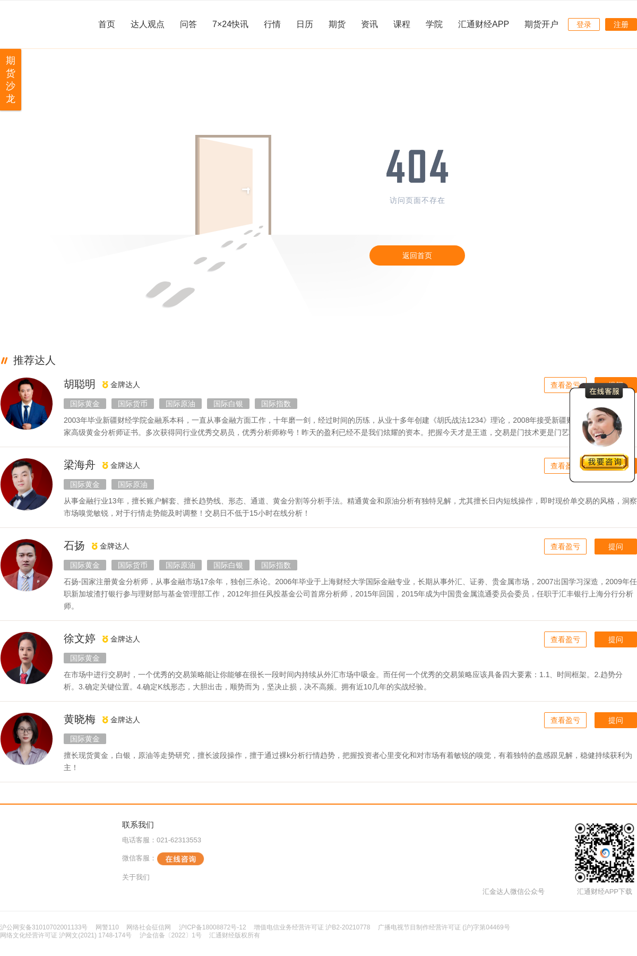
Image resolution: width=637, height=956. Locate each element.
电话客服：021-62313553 (161, 840)
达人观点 (148, 24)
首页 (106, 24)
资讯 (369, 24)
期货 (337, 24)
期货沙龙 (10, 79)
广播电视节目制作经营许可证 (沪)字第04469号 (444, 927)
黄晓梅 (80, 719)
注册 (621, 24)
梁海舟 (80, 465)
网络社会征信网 (148, 927)
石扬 (74, 545)
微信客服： (163, 859)
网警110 (107, 927)
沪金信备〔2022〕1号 (171, 935)
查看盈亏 (565, 385)
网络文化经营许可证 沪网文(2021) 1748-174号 (66, 935)
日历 (304, 24)
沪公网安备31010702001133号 (44, 927)
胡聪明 (80, 384)
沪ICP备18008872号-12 (212, 927)
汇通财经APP (483, 24)
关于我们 (136, 877)
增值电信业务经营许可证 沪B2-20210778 (312, 927)
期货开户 (541, 24)
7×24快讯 (230, 24)
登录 (583, 24)
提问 (615, 546)
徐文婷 (80, 638)
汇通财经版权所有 (234, 935)
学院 (434, 24)
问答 (188, 24)
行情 (272, 24)
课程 (401, 24)
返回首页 (417, 255)
